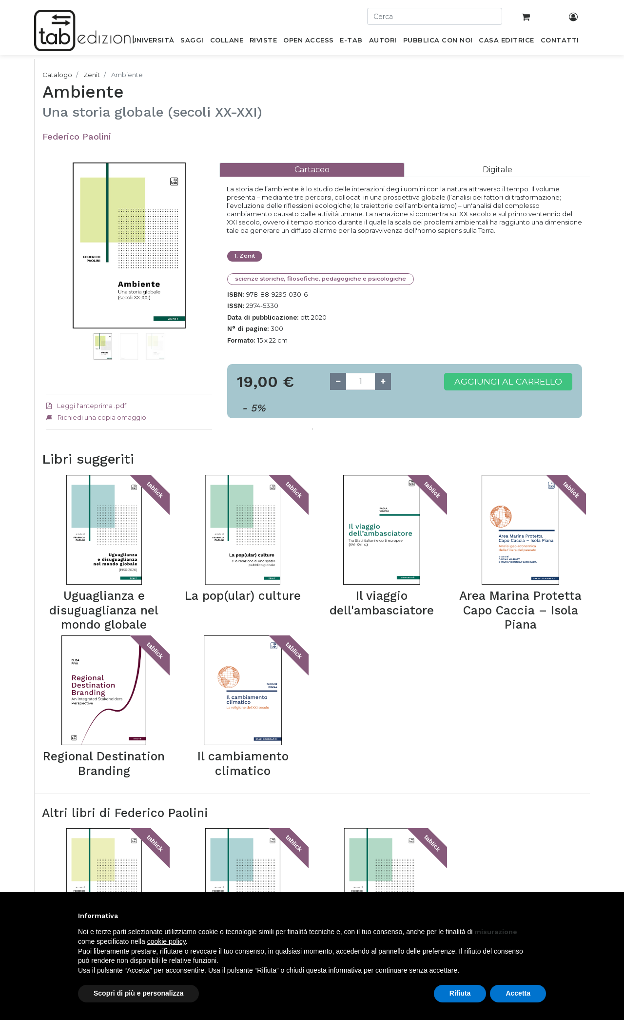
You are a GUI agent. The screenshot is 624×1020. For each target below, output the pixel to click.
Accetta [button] (518, 993)
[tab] (312, 170)
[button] (58, 260)
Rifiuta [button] (460, 993)
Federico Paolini (76, 136)
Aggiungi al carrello (508, 381)
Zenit (91, 75)
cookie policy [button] (166, 941)
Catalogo (57, 75)
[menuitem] (152, 42)
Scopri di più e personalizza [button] (138, 993)
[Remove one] (338, 381)
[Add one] (383, 381)
